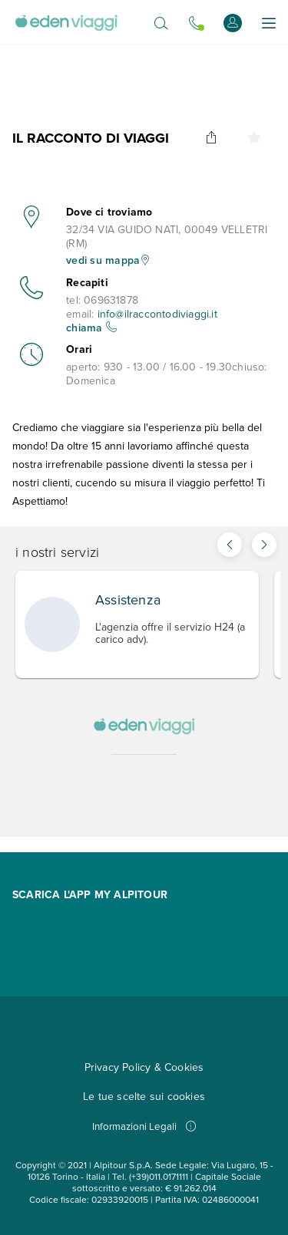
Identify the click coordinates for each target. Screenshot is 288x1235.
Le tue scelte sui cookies (144, 1096)
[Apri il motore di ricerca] (161, 23)
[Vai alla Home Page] (66, 23)
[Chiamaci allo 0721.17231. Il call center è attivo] (196, 23)
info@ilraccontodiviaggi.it (157, 314)
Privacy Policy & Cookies (144, 1067)
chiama (91, 328)
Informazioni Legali (144, 1126)
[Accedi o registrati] (232, 22)
